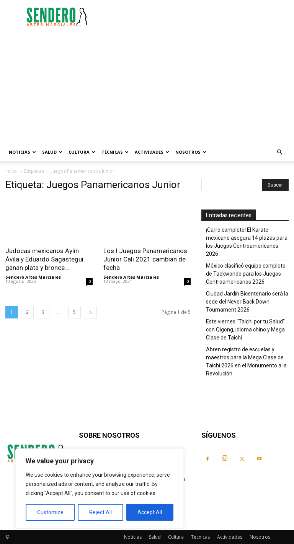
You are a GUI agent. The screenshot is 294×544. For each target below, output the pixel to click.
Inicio (11, 171)
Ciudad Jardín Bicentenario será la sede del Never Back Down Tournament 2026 (247, 302)
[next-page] (90, 312)
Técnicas (115, 152)
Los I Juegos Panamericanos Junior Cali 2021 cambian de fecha (145, 259)
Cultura (82, 152)
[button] (279, 152)
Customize (50, 512)
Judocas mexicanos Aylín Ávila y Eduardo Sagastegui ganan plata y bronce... (44, 259)
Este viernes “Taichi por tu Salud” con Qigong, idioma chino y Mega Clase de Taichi (245, 329)
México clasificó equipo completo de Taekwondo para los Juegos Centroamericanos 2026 (246, 274)
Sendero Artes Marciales (33, 277)
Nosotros (190, 152)
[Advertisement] (198, 16)
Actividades (152, 152)
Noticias (22, 152)
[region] (99, 488)
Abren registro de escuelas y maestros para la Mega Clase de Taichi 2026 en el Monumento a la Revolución (246, 361)
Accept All (149, 512)
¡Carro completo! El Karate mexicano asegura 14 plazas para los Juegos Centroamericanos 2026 (246, 242)
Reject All (100, 512)
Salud (52, 152)
